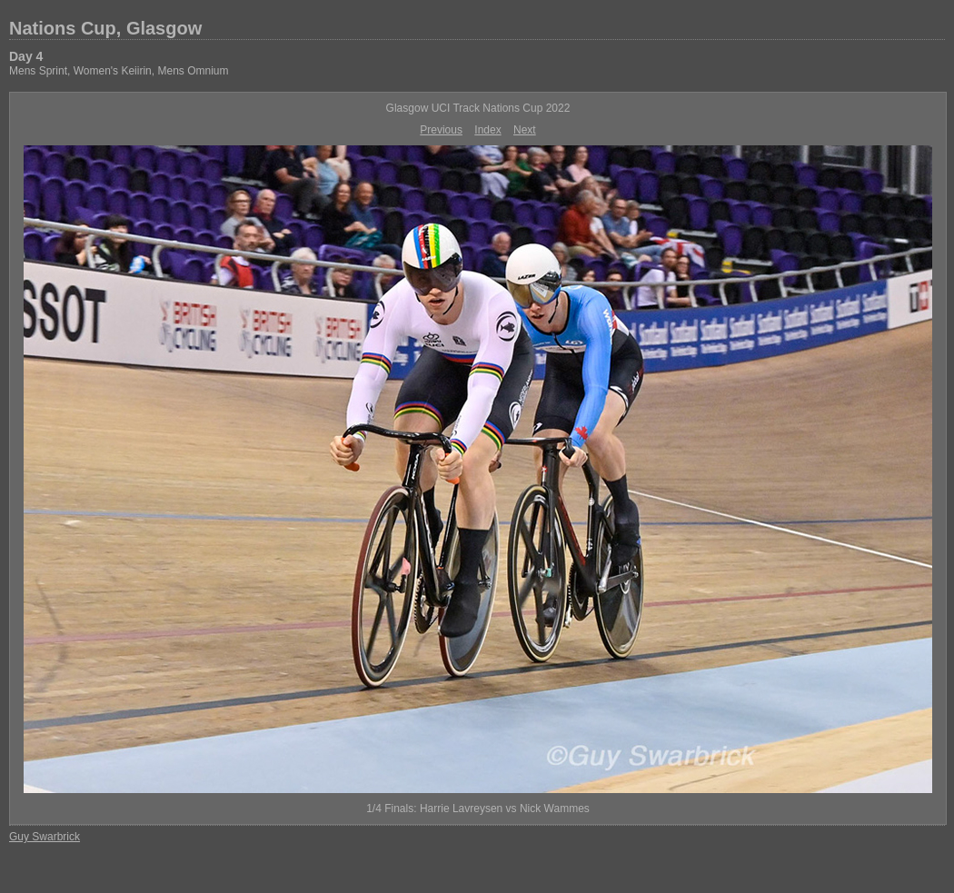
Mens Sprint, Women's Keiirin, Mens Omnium (118, 70)
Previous (441, 130)
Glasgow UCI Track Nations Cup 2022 (478, 108)
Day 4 (26, 56)
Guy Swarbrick (44, 836)
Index (487, 130)
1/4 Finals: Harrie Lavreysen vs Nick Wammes (478, 808)
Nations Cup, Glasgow (105, 28)
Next (524, 130)
